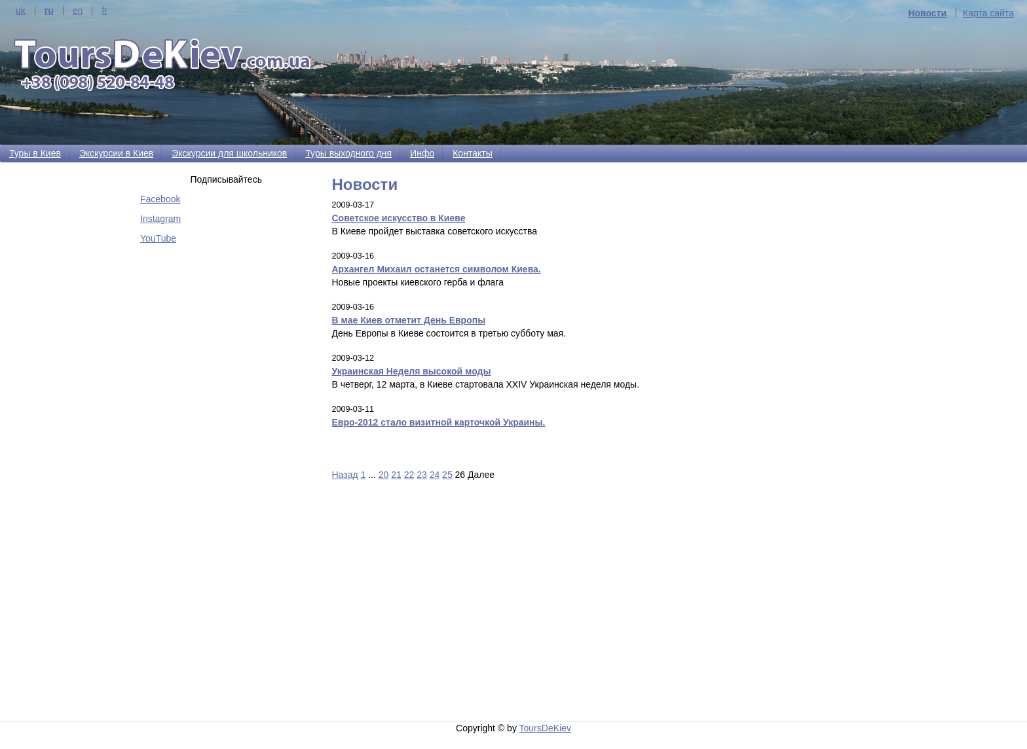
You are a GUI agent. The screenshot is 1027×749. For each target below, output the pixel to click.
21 (396, 474)
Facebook (160, 199)
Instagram (160, 218)
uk (21, 11)
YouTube (158, 238)
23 (422, 474)
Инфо (422, 153)
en (78, 11)
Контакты (472, 153)
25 (447, 474)
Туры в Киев (35, 153)
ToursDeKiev (545, 728)
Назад (345, 474)
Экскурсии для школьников (229, 153)
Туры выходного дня (348, 153)
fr (104, 11)
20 (384, 474)
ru (49, 11)
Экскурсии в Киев (116, 153)
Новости (927, 13)
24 (435, 474)
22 (409, 474)
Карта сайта (988, 13)
